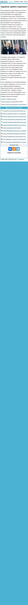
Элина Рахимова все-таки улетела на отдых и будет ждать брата (15, 136)
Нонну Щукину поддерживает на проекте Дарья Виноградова (15, 142)
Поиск (26, 1)
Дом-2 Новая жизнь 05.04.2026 (12, 128)
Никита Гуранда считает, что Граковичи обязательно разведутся (15, 113)
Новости (11, 1)
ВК (15, 159)
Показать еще (14, 145)
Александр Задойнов (11, 104)
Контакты (21, 159)
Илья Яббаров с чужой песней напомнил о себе (15, 139)
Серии (21, 1)
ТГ (17, 159)
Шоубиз (16, 1)
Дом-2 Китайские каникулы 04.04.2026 (14, 133)
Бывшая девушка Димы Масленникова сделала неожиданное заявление (15, 122)
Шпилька (8, 102)
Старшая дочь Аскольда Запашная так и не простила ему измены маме (15, 111)
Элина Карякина (23, 104)
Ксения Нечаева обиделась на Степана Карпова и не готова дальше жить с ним (15, 125)
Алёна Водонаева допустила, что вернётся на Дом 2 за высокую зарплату (15, 130)
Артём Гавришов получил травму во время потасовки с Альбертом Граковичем (15, 116)
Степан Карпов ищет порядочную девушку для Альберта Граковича (15, 119)
